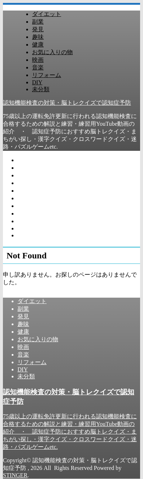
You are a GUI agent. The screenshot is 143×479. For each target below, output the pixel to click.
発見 (38, 29)
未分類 (40, 89)
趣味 (38, 37)
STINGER (15, 475)
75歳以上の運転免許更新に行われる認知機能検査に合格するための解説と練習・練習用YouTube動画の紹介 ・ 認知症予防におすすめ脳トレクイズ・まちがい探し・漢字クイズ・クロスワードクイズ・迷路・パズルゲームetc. (70, 431)
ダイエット (46, 14)
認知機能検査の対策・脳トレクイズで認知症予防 (67, 103)
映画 (38, 60)
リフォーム (46, 75)
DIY (37, 82)
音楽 (38, 67)
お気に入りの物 (52, 52)
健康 (38, 44)
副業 (38, 22)
